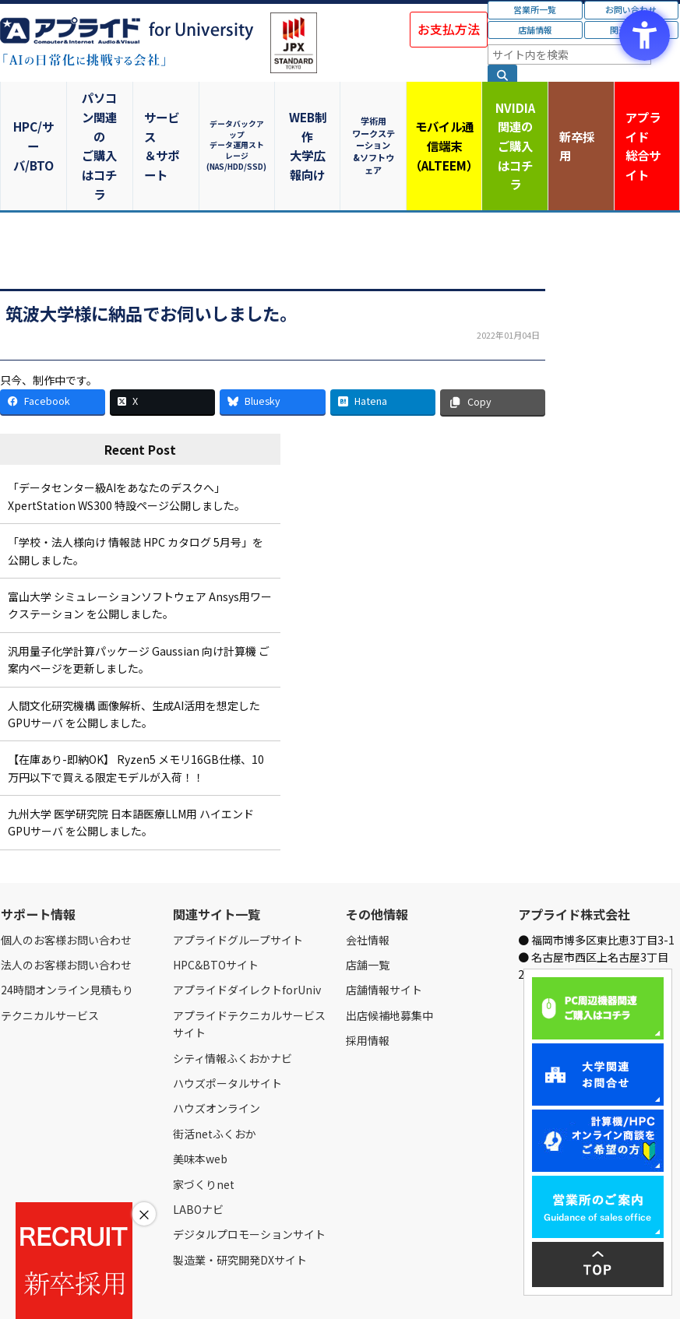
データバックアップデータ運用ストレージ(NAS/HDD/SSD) (238, 113)
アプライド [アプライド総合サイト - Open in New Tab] (646, 114)
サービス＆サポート (170, 113)
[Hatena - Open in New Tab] (382, 338)
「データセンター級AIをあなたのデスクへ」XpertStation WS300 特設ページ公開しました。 (126, 433)
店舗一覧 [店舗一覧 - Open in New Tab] (367, 901)
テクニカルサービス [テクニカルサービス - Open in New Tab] (50, 951)
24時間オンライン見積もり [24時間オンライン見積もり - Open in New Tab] (67, 926)
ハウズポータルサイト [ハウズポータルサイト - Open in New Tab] (227, 1020)
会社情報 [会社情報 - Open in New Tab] (367, 876)
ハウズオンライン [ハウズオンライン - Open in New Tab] (216, 1045)
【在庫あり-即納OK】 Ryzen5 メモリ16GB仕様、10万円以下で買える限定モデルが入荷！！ (136, 704)
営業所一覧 (534, 9)
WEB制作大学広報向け (306, 113)
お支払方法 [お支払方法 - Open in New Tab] (449, 28)
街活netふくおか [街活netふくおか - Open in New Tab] (214, 1070)
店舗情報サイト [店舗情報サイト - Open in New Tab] (384, 926)
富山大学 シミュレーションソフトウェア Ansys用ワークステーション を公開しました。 (140, 542)
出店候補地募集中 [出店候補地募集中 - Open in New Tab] (389, 951)
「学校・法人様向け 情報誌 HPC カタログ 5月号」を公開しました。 (135, 487)
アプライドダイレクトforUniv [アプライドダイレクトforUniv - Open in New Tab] (247, 926)
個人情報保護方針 (294, 1289)
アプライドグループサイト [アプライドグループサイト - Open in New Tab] (238, 876)
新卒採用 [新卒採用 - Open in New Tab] (578, 113)
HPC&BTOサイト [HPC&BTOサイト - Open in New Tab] (216, 901)
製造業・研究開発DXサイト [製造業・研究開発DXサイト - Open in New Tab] (240, 1196)
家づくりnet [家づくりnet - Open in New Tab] (203, 1120)
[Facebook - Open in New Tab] (52, 338)
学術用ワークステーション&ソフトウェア (374, 113)
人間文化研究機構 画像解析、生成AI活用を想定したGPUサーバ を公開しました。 (134, 650)
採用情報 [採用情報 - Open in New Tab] (367, 977)
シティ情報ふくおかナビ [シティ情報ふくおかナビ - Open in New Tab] (232, 994)
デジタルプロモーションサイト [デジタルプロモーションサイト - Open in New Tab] (249, 1171)
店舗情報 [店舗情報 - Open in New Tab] (535, 29)
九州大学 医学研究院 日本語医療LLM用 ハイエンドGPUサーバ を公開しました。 (131, 759)
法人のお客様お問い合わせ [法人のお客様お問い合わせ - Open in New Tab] (66, 901)
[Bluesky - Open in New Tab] (272, 338)
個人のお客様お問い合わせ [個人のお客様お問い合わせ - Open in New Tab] (66, 876)
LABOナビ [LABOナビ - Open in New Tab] (198, 1146)
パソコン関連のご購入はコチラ (102, 113)
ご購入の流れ (223, 1289)
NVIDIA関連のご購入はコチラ (510, 113)
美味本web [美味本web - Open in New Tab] (200, 1095)
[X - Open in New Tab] (162, 338)
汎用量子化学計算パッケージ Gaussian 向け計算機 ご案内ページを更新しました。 (139, 595)
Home (13, 1289)
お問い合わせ (161, 1289)
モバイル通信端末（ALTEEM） (442, 113)
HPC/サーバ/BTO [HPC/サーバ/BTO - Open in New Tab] (35, 113)
